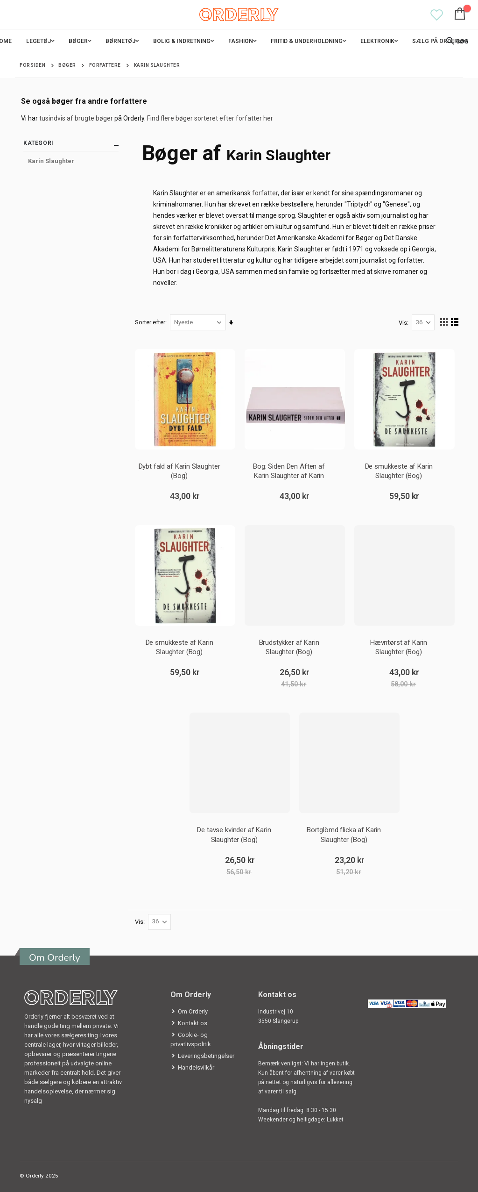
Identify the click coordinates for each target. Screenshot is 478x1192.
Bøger (67, 65)
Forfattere (105, 65)
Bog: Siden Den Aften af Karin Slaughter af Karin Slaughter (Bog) (289, 470)
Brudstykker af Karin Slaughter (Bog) (289, 647)
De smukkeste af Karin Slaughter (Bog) (398, 470)
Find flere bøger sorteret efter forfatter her (210, 118)
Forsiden (32, 65)
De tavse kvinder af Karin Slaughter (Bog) (234, 834)
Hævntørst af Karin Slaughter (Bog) (398, 647)
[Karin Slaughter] (71, 161)
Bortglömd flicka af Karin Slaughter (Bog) (344, 834)
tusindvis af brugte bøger (76, 118)
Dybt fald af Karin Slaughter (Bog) (179, 470)
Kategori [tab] (71, 145)
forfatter (265, 193)
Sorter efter (150, 322)
